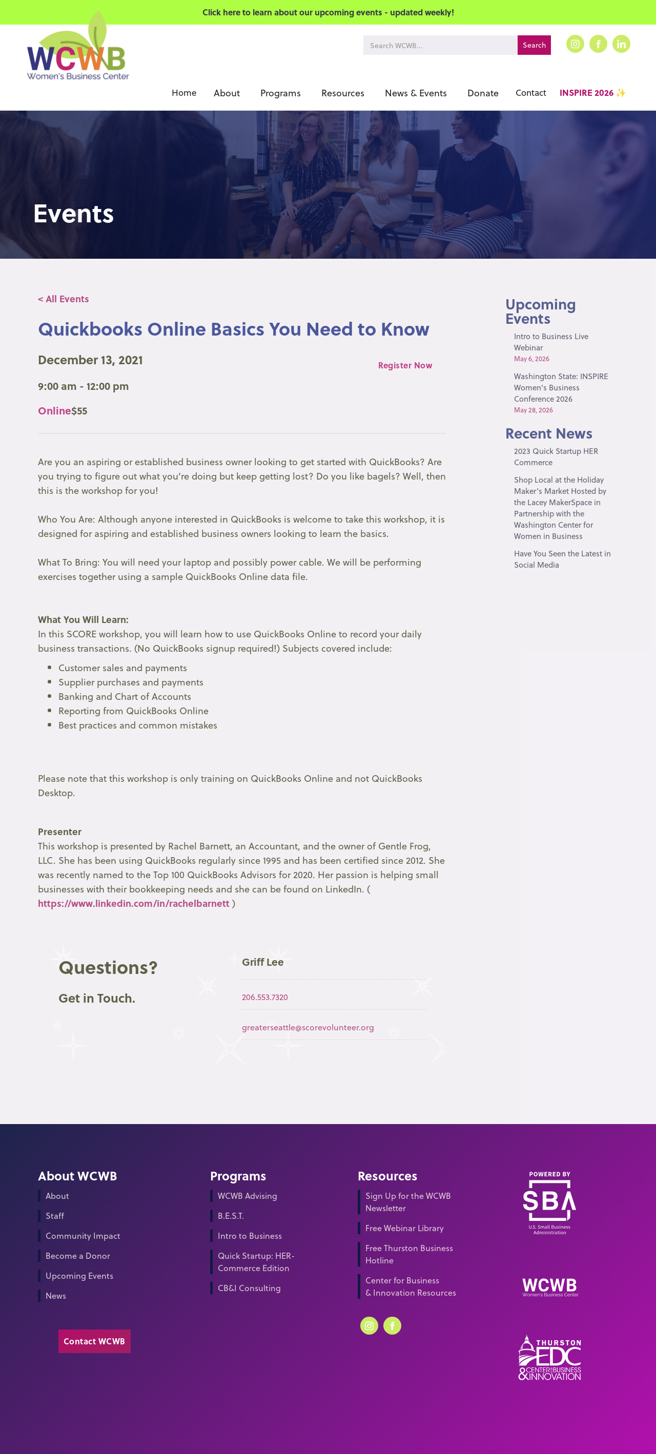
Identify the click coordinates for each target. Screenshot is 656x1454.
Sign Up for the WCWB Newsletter (408, 1202)
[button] (226, 92)
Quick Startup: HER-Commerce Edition (256, 1262)
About (57, 1195)
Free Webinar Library (404, 1228)
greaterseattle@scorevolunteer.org (308, 1027)
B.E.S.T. (231, 1215)
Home (184, 92)
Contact (531, 92)
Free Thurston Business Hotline (409, 1254)
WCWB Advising (247, 1195)
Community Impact (83, 1235)
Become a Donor (78, 1255)
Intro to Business (250, 1235)
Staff (55, 1215)
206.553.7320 (265, 997)
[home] (77, 60)
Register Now (405, 365)
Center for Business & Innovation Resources (410, 1286)
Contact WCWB (95, 1341)
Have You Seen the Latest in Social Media (562, 559)
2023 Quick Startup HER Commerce (556, 456)
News (56, 1295)
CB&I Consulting (249, 1288)
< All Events (63, 298)
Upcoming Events (79, 1275)
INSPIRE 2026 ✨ (593, 92)
